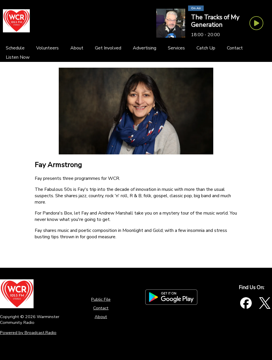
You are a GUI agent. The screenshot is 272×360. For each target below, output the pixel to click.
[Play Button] (256, 23)
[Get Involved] (108, 48)
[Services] (176, 48)
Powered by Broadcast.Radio (28, 332)
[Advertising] (144, 48)
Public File (101, 299)
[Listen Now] (17, 57)
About (101, 317)
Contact (101, 308)
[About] (77, 48)
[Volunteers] (47, 48)
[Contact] (235, 48)
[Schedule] (15, 48)
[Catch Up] (206, 48)
